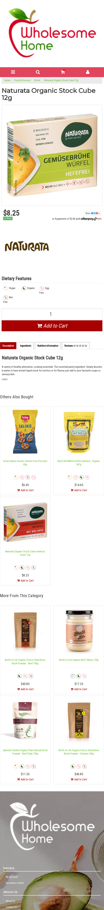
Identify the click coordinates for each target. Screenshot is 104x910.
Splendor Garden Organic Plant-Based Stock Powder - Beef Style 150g (25, 752)
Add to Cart (52, 326)
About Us (10, 901)
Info (99, 218)
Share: (92, 213)
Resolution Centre (15, 883)
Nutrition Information (47, 345)
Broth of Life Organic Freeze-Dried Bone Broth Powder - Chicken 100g (79, 752)
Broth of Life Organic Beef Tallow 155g (78, 659)
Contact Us (11, 907)
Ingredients (25, 345)
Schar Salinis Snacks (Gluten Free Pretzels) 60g (25, 463)
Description (8, 345)
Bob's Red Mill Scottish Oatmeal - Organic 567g (79, 463)
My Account (12, 877)
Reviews (75, 345)
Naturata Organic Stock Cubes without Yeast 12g (25, 553)
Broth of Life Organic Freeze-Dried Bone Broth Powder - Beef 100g (25, 661)
